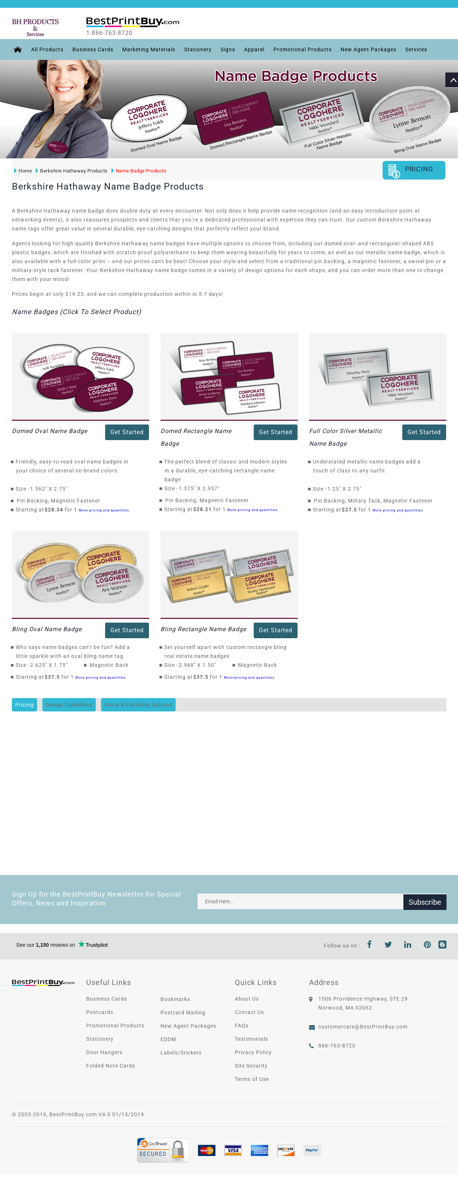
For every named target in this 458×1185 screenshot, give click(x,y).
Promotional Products (301, 49)
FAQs (242, 1026)
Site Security (251, 1066)
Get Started (127, 432)
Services (415, 49)
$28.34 (56, 510)
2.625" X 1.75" (51, 665)
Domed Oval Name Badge (49, 431)
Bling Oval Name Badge (47, 629)
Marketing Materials (147, 49)
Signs (227, 49)
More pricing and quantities (104, 510)
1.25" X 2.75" (346, 489)
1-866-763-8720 (114, 33)
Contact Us (249, 1012)
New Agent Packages (367, 49)
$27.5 (351, 510)
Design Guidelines (69, 705)
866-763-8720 (336, 1046)
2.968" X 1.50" (199, 665)
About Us (247, 999)
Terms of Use (252, 1079)
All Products (46, 49)
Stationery (197, 49)
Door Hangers (104, 1052)
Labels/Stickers (181, 1053)
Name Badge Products (138, 170)
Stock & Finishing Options (138, 705)
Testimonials (251, 1039)
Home (23, 170)
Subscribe (425, 901)
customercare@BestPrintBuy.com (362, 1027)
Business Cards (91, 49)
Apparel (253, 49)
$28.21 (204, 509)
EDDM (168, 1039)
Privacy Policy (253, 1052)
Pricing (24, 705)
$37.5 (54, 677)
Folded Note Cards (110, 1066)
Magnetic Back (109, 665)
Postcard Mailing (182, 1013)
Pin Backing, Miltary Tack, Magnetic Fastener (373, 501)
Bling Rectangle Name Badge (203, 629)
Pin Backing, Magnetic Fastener (58, 501)
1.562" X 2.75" (51, 489)
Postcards (99, 1012)
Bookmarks (175, 999)
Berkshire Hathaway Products (72, 170)
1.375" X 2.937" (201, 488)
